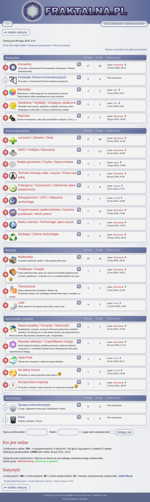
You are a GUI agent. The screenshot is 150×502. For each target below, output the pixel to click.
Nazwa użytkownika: (14, 431)
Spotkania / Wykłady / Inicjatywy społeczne (47, 102)
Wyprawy (23, 115)
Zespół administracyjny (15, 481)
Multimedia (25, 257)
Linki (21, 302)
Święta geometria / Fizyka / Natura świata (45, 162)
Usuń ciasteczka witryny (40, 481)
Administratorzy (25, 461)
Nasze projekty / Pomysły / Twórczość (43, 325)
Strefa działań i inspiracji (19, 318)
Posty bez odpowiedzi (14, 45)
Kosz (21, 417)
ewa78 (116, 198)
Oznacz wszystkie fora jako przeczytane (126, 49)
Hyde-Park (25, 357)
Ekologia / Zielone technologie (38, 234)
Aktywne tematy (61, 45)
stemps (116, 185)
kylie (115, 303)
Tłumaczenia (26, 286)
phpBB (68, 495)
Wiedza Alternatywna (17, 130)
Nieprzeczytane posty (39, 45)
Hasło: (53, 431)
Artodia (83, 498)
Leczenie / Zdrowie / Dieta (35, 137)
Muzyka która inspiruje (33, 382)
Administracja (13, 398)
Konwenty (24, 64)
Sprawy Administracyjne (34, 405)
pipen (116, 162)
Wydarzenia (12, 57)
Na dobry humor (29, 370)
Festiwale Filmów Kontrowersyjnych (42, 77)
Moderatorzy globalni (46, 461)
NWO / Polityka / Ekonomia (36, 149)
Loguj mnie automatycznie (97, 431)
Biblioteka (10, 250)
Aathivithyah (125, 475)
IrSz (115, 90)
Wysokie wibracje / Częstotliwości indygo (45, 341)
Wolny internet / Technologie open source (46, 222)
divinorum (118, 64)
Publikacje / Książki (31, 269)
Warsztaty (24, 89)
